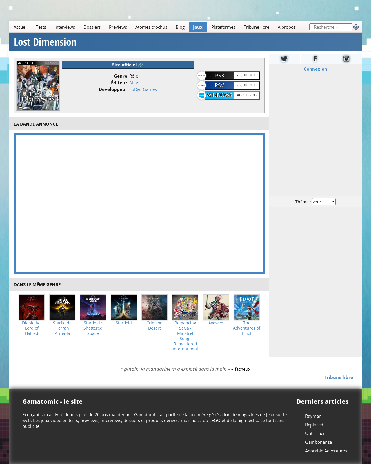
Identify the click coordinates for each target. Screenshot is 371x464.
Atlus (134, 82)
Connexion (315, 69)
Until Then (315, 433)
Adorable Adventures (326, 451)
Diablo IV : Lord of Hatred (31, 328)
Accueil (21, 27)
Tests (41, 27)
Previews (118, 27)
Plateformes (223, 27)
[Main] (159, 27)
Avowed (215, 323)
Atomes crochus (151, 27)
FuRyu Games (143, 89)
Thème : (315, 201)
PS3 (219, 75)
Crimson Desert (154, 325)
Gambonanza (318, 442)
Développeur (113, 89)
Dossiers (92, 27)
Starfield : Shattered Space (93, 328)
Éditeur (119, 82)
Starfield (124, 323)
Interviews (64, 27)
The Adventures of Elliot (246, 328)
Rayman (313, 416)
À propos (287, 27)
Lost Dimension (45, 42)
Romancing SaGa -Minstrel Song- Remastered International (185, 336)
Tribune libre (256, 27)
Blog (180, 27)
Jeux (198, 27)
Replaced (314, 425)
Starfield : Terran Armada (62, 328)
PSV (219, 85)
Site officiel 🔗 (127, 64)
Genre (120, 76)
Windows (219, 95)
